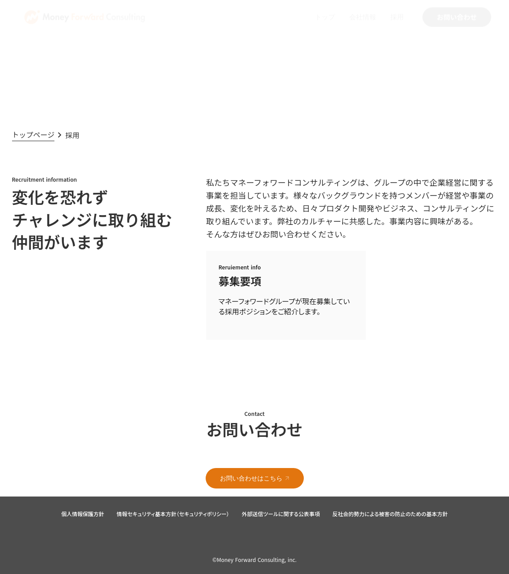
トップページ (33, 134)
